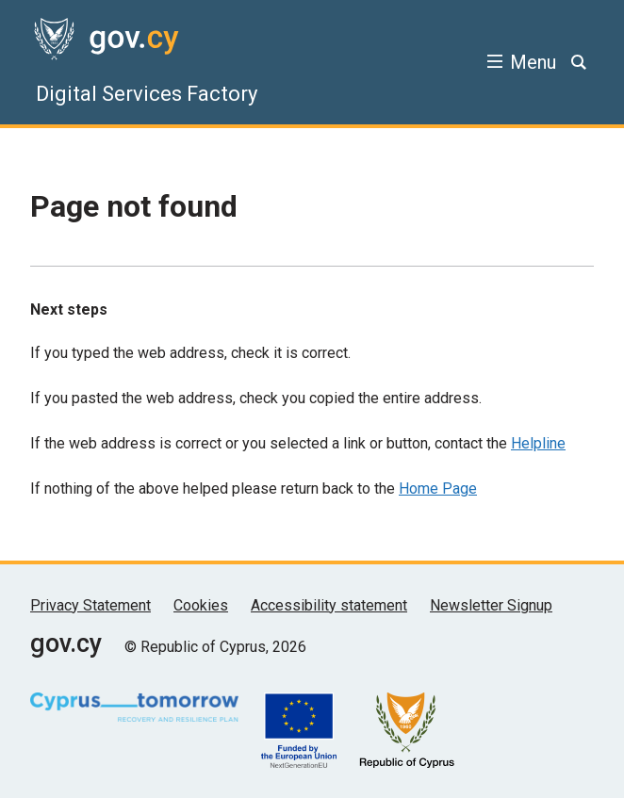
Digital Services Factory (146, 94)
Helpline (538, 443)
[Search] (578, 62)
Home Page (438, 488)
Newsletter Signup (491, 605)
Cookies (200, 605)
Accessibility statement (329, 605)
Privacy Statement (90, 605)
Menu (533, 62)
